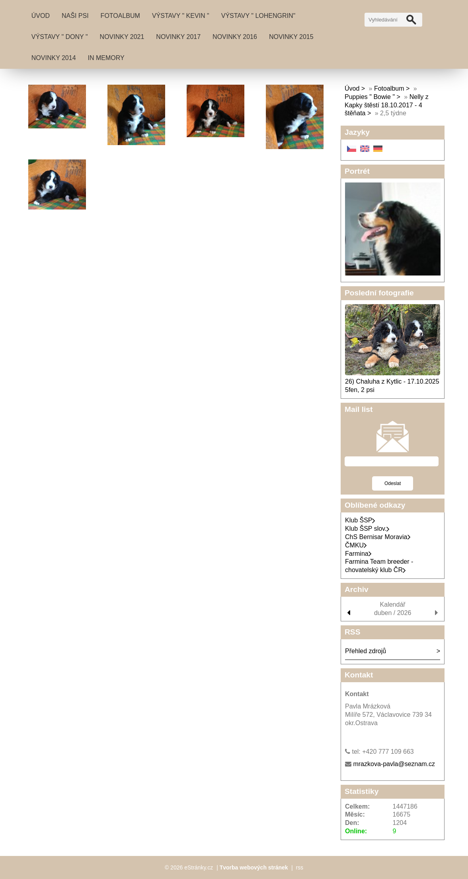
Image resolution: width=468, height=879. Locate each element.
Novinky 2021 (122, 36)
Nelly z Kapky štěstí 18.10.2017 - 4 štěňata (387, 105)
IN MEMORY (106, 57)
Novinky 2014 (53, 57)
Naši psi (75, 15)
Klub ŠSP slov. (367, 528)
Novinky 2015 (291, 36)
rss (299, 867)
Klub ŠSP (360, 520)
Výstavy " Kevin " (180, 15)
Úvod (40, 15)
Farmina (358, 553)
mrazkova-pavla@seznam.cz (394, 764)
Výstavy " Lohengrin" (258, 15)
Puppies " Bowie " (370, 96)
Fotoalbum (120, 15)
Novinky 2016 (235, 36)
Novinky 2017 (178, 36)
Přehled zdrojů (365, 651)
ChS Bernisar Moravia (378, 537)
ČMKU (356, 545)
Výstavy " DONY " (59, 36)
